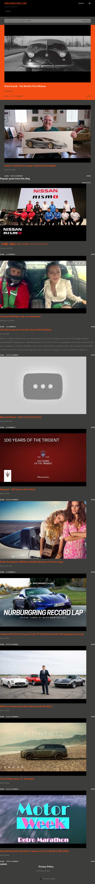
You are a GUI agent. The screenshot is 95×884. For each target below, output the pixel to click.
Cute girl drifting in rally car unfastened (20, 316)
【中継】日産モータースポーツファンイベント (24, 244)
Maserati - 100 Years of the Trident (17, 489)
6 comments (10, 254)
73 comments (11, 326)
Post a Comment (17, 96)
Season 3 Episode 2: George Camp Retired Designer (30, 165)
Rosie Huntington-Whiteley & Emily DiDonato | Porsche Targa (31, 561)
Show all (86, 21)
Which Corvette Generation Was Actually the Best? (26, 706)
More (89, 96)
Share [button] (6, 96)
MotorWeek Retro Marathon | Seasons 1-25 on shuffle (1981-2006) (34, 851)
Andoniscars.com (15, 3)
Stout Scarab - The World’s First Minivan (25, 86)
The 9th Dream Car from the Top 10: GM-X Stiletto (25, 329)
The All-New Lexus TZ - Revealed (17, 778)
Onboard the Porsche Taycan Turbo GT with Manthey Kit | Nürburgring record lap (42, 634)
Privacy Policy (44, 871)
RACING (8, 11)
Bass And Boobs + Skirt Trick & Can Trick (20, 417)
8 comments (10, 427)
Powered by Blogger (47, 879)
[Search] (81, 3)
